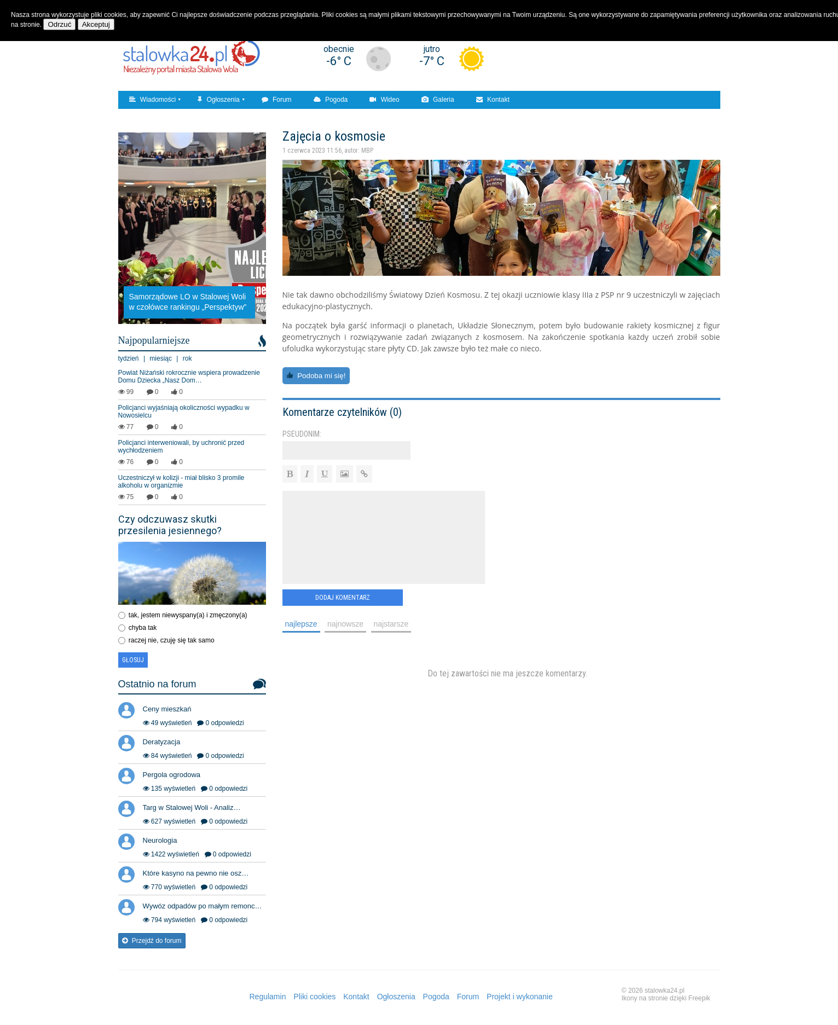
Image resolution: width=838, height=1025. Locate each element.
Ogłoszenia (218, 99)
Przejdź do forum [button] (152, 941)
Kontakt (493, 99)
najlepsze (301, 623)
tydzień (128, 358)
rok (187, 358)
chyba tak (143, 628)
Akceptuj (96, 24)
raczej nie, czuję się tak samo (172, 640)
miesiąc (160, 358)
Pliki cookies (314, 996)
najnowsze (345, 623)
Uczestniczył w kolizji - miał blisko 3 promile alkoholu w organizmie (181, 481)
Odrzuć (59, 24)
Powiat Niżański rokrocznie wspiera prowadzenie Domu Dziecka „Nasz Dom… (189, 376)
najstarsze (391, 623)
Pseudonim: (301, 434)
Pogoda (331, 99)
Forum (277, 99)
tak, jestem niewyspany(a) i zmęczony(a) (188, 615)
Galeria (437, 99)
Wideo (384, 99)
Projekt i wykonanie (520, 996)
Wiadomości (152, 99)
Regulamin (268, 996)
